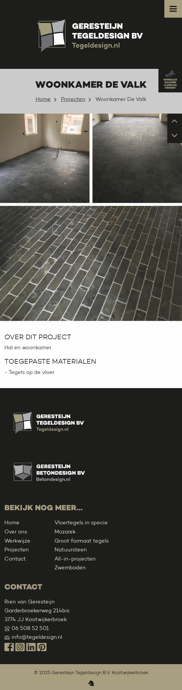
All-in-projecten (75, 559)
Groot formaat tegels (81, 541)
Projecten (73, 99)
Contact (15, 559)
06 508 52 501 (30, 628)
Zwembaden (70, 567)
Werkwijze (17, 541)
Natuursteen (70, 549)
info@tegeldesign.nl (36, 637)
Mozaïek (65, 531)
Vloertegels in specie (81, 522)
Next (175, 135)
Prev (175, 120)
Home (43, 99)
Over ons (15, 531)
